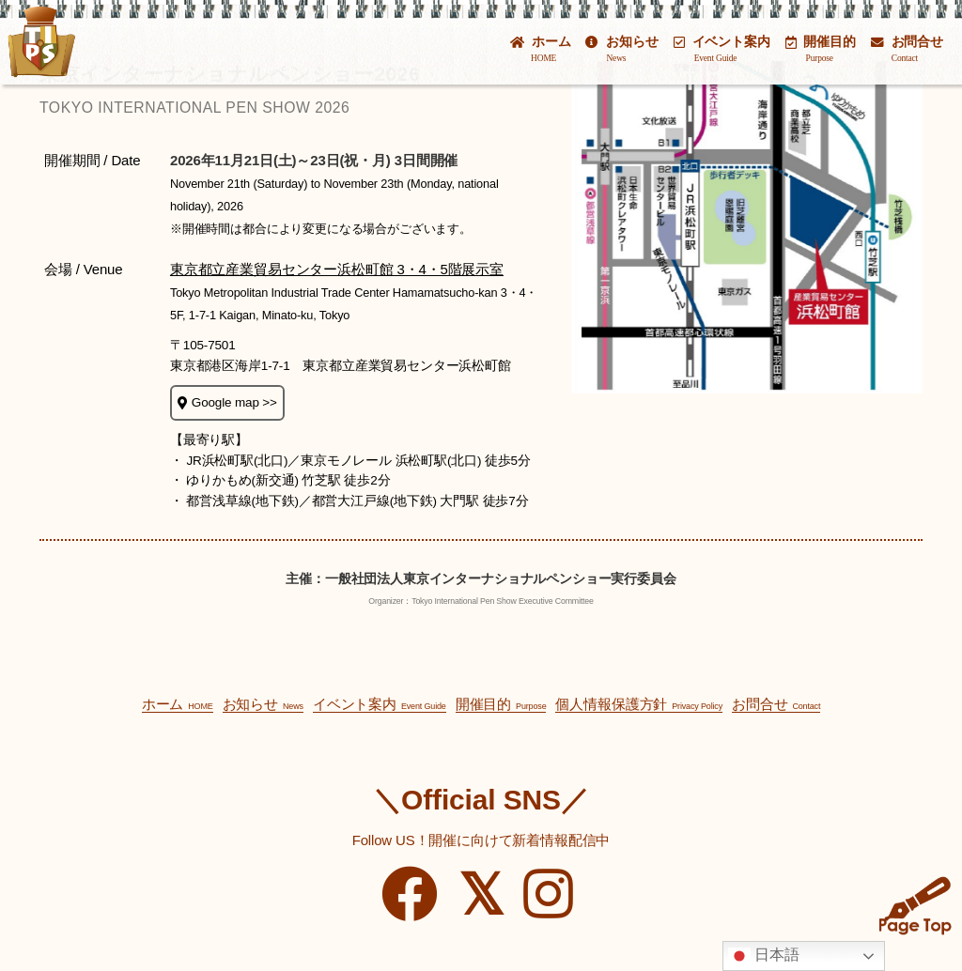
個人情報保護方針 (638, 704)
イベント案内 (722, 49)
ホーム (540, 49)
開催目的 (820, 49)
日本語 (763, 956)
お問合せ (907, 49)
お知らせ (621, 49)
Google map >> (227, 402)
